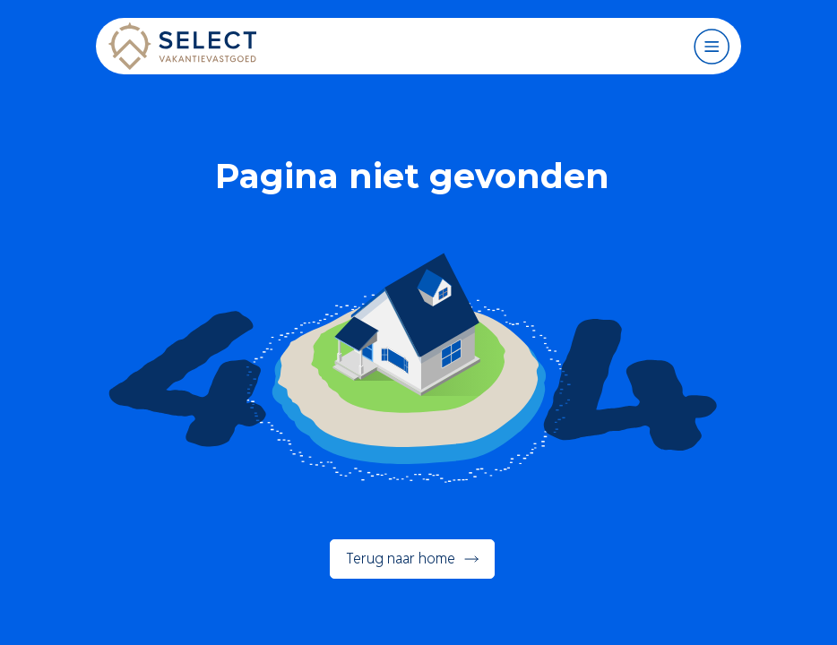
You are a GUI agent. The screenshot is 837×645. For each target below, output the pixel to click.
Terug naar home (400, 558)
